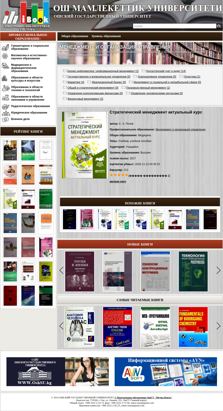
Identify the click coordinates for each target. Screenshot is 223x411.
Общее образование (74, 36)
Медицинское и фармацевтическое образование (23, 68)
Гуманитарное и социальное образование (30, 47)
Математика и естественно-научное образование (29, 57)
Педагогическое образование (30, 106)
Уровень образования (106, 36)
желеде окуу (118, 181)
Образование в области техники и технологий (27, 89)
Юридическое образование (29, 112)
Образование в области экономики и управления (27, 98)
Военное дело (20, 119)
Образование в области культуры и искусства (27, 79)
